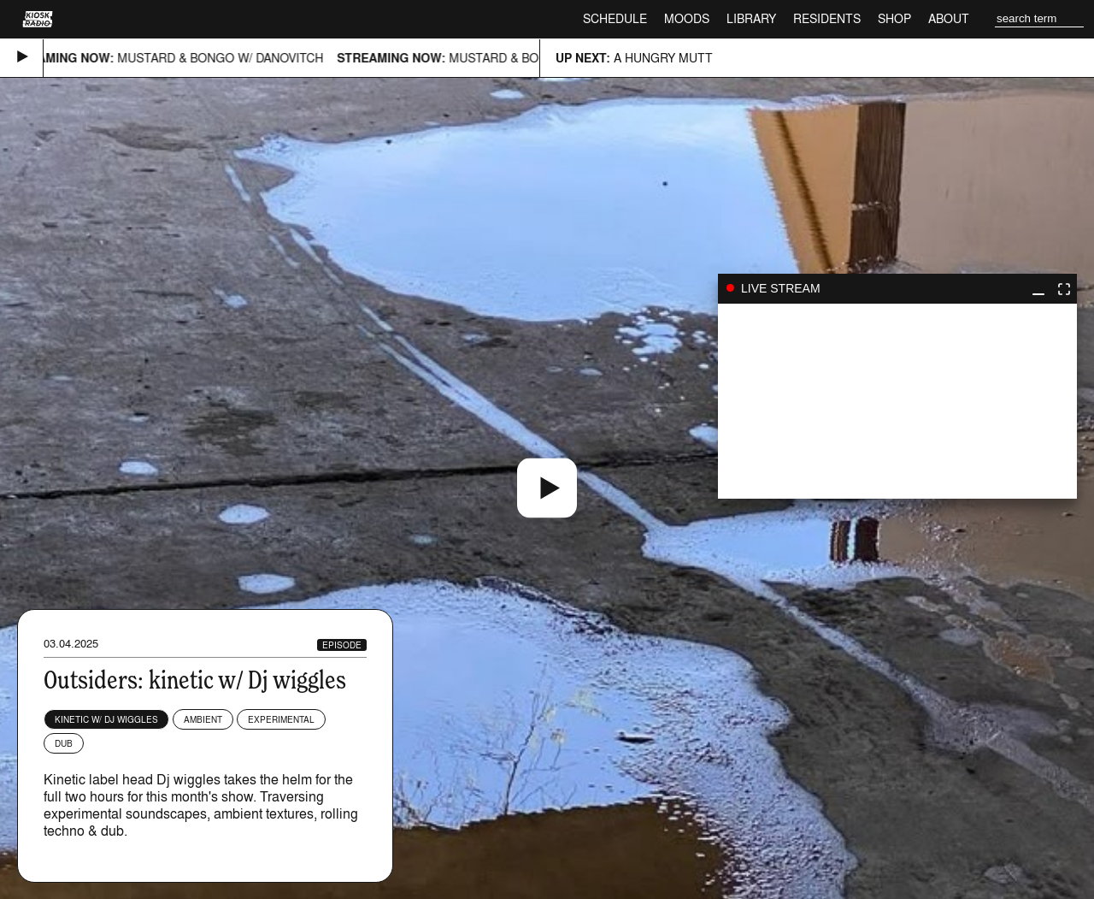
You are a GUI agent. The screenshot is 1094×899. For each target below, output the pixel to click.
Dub (64, 743)
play (897, 401)
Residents (827, 18)
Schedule (615, 18)
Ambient (203, 719)
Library (751, 18)
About (948, 18)
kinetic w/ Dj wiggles (106, 719)
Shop (894, 18)
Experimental (281, 719)
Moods (686, 18)
